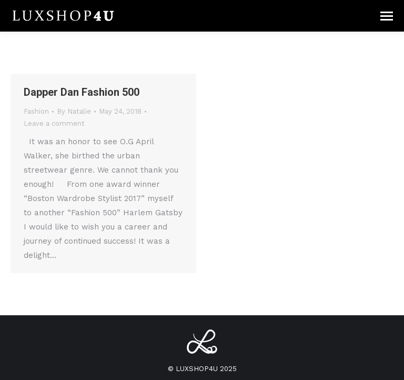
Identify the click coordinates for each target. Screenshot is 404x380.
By (74, 111)
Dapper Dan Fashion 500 (81, 92)
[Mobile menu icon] (386, 16)
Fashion (36, 111)
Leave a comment (54, 123)
